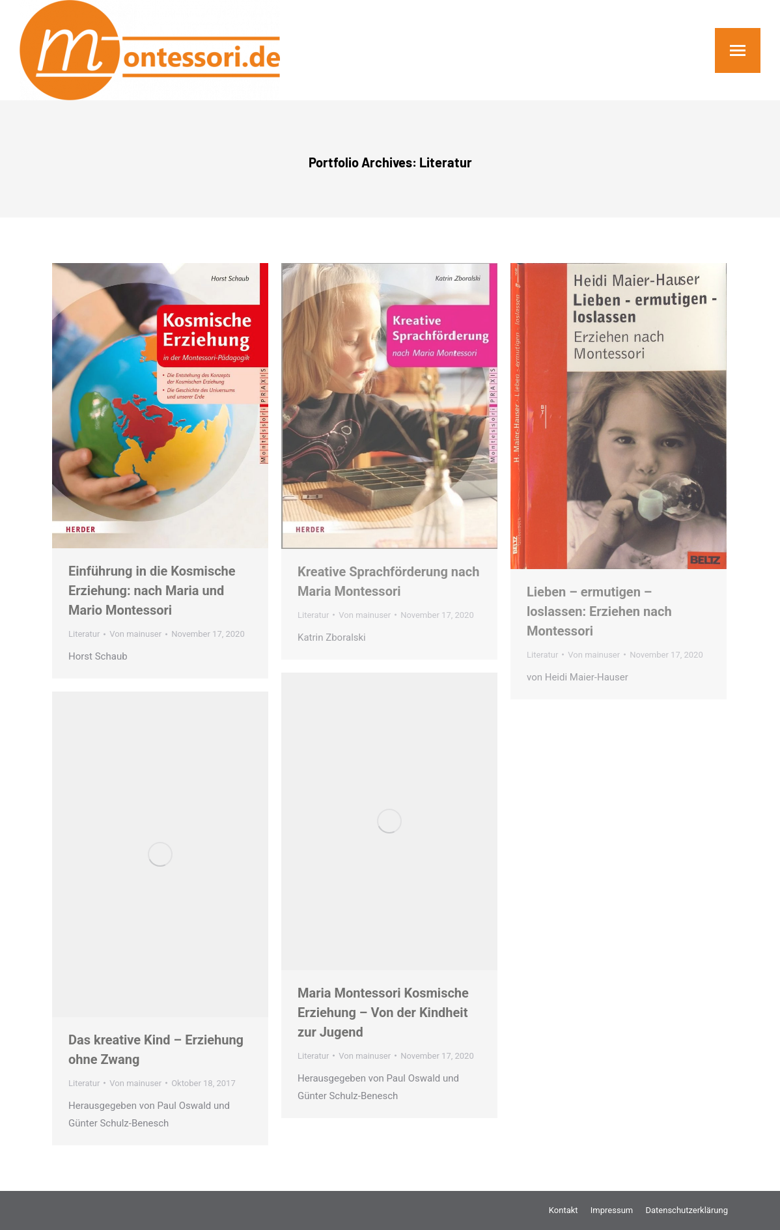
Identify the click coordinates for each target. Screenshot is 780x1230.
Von (135, 634)
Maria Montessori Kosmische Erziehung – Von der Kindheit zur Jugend (383, 1012)
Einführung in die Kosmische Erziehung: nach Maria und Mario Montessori (152, 590)
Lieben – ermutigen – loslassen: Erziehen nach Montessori (599, 611)
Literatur (84, 634)
